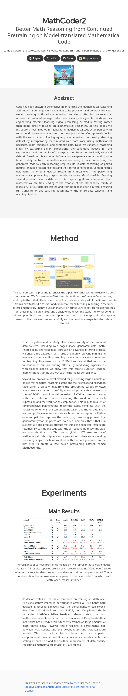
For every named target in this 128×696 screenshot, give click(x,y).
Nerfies (74, 683)
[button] (124, 4)
